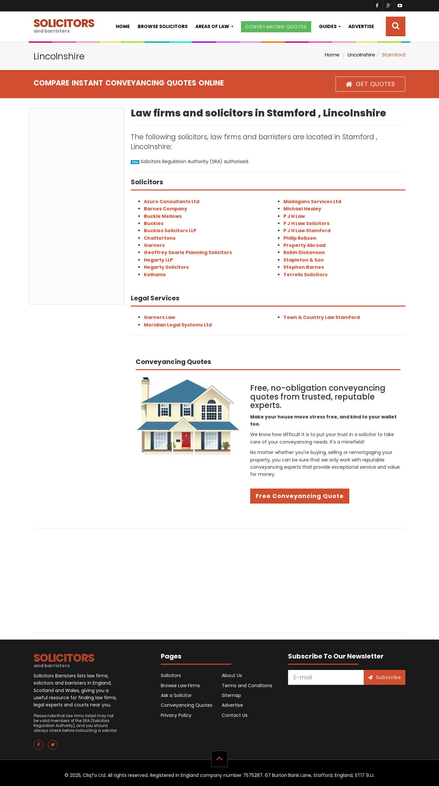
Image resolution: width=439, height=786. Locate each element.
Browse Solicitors (163, 26)
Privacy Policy (176, 715)
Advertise (361, 26)
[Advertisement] (76, 206)
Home (123, 26)
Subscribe (384, 677)
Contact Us (235, 715)
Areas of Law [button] (212, 26)
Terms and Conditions (247, 685)
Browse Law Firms (180, 685)
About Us (232, 675)
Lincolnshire (361, 54)
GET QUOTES (370, 84)
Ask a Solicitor (176, 695)
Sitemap (231, 695)
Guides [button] (328, 26)
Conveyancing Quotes (186, 705)
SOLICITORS (64, 25)
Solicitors (171, 675)
